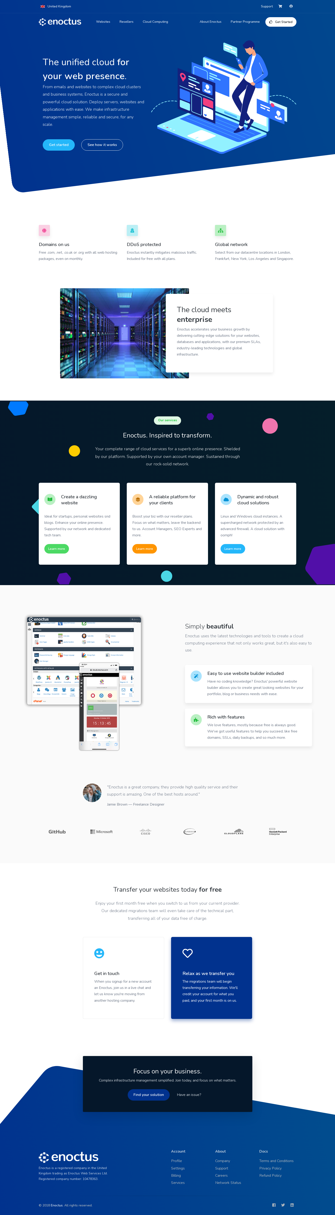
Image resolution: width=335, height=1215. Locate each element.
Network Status (228, 1182)
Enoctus (57, 1205)
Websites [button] (103, 21)
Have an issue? (189, 1094)
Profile (176, 1160)
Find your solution (148, 1094)
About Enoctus (210, 21)
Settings (178, 1168)
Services (178, 1182)
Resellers (126, 21)
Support (267, 6)
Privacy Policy (270, 1168)
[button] (56, 6)
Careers (221, 1175)
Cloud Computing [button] (155, 21)
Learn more (56, 549)
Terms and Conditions (276, 1160)
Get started (58, 144)
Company (222, 1160)
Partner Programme (245, 21)
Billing (176, 1175)
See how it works (102, 144)
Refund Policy (270, 1175)
